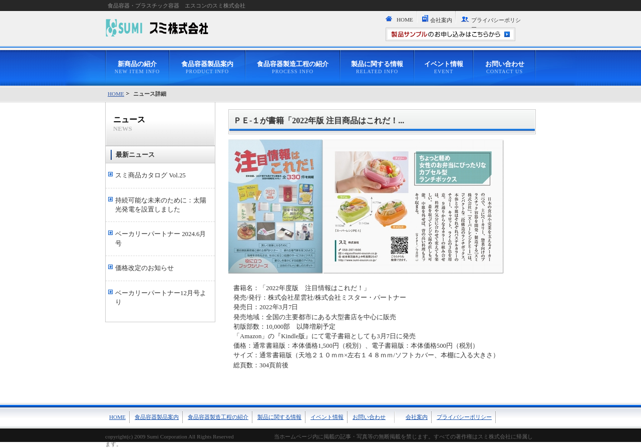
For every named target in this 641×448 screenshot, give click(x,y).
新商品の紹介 (137, 67)
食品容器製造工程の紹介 (293, 67)
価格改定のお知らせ (144, 268)
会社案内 (441, 20)
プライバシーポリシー (496, 24)
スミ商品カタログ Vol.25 (150, 175)
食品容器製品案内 (207, 67)
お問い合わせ (504, 67)
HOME (405, 20)
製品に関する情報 (377, 67)
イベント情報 (443, 67)
